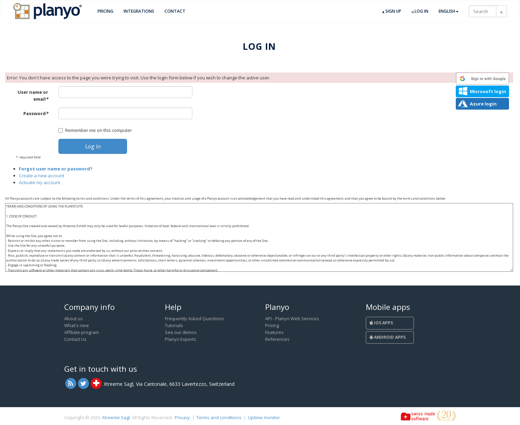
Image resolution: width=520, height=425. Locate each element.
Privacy (182, 417)
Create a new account (41, 175)
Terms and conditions (218, 417)
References (277, 339)
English (449, 11)
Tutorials (174, 325)
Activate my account (39, 182)
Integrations (139, 11)
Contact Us (75, 339)
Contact (175, 11)
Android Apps (388, 337)
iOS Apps (381, 323)
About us (73, 318)
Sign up (391, 11)
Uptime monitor (264, 417)
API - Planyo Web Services (292, 318)
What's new (76, 325)
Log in (419, 11)
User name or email (33, 95)
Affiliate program (81, 332)
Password (35, 113)
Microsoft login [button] (488, 91)
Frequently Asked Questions (194, 318)
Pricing (105, 11)
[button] (482, 78)
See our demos (181, 332)
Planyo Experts (180, 339)
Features (274, 332)
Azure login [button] (483, 104)
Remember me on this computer (95, 130)
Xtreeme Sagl (116, 417)
